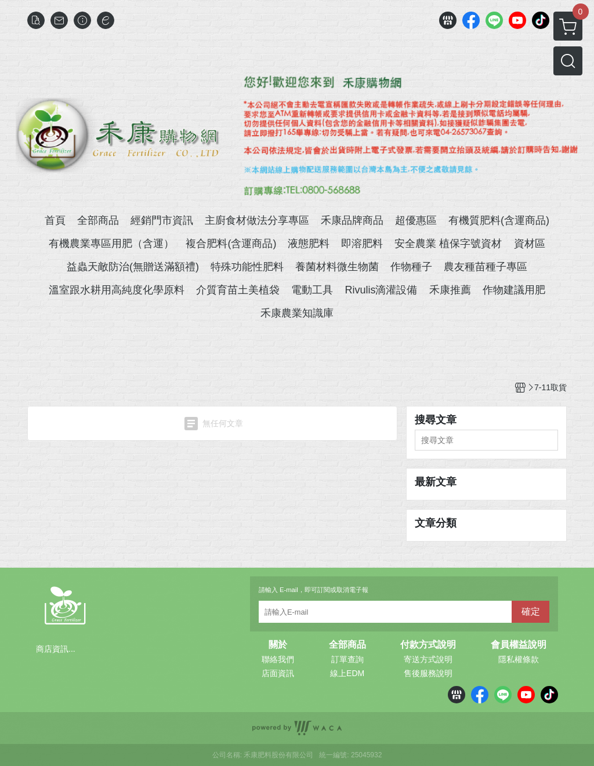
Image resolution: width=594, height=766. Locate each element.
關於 (278, 644)
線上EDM (347, 673)
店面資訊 (278, 673)
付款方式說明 (428, 644)
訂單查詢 (347, 659)
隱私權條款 (518, 659)
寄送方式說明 (428, 659)
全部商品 (347, 644)
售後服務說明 (428, 673)
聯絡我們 (278, 659)
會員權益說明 (518, 644)
